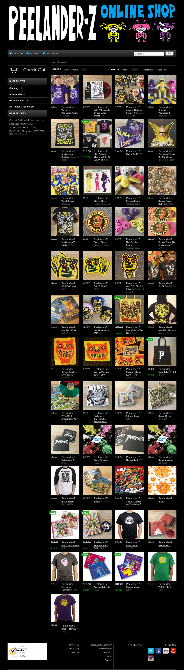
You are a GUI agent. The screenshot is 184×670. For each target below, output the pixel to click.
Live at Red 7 (132, 154)
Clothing (15, 88)
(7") (102, 116)
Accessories (17, 94)
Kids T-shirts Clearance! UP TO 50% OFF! (102, 157)
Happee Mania (132, 587)
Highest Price (161, 70)
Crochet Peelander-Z (19, 120)
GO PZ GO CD (100, 286)
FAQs (109, 656)
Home (53, 62)
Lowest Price (147, 70)
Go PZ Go (163, 286)
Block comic (132, 545)
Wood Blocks (67, 201)
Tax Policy (107, 652)
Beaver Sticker (100, 242)
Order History (73, 649)
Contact (108, 660)
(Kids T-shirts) (21, 134)
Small (66, 70)
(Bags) (134, 333)
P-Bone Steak (132, 416)
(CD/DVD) (162, 419)
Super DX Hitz (165, 416)
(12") (63, 289)
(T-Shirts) (65, 116)
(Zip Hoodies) (164, 333)
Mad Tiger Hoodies (167, 330)
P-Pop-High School (70, 545)
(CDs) (141, 154)
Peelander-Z (164, 545)
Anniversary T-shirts (18, 127)
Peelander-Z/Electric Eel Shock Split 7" (100, 419)
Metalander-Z (67, 460)
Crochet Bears (133, 201)
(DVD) (102, 548)
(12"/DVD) (162, 463)
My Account (33, 53)
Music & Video (18, 100)
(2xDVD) (65, 333)
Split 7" (161, 501)
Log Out (75, 652)
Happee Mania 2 (68, 629)
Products (62, 62)
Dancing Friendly (102, 587)
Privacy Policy (105, 649)
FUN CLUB (163, 587)
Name (125, 70)
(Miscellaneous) (165, 116)
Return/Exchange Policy (101, 645)
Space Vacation (101, 460)
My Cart (131, 645)
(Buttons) (169, 204)
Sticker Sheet (100, 201)
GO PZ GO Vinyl (69, 286)
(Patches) (65, 377)
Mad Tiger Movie (69, 330)
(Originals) (66, 204)
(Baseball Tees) (68, 504)
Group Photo (67, 501)
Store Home (16, 53)
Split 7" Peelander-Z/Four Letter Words (102, 113)
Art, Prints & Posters (21, 107)
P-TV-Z (97, 501)
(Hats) (101, 333)
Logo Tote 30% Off (167, 372)
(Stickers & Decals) (166, 160)
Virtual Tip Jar (50, 53)
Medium (75, 70)
